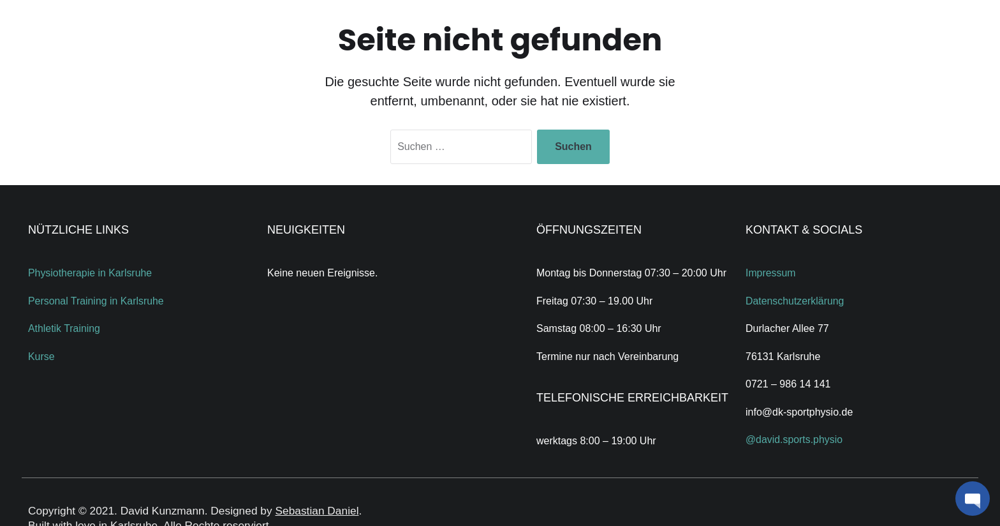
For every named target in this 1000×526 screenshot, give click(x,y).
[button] (972, 498)
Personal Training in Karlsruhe (96, 301)
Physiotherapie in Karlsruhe (90, 272)
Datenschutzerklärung (795, 301)
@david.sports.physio (794, 439)
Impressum (771, 272)
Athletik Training (64, 328)
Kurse (41, 356)
